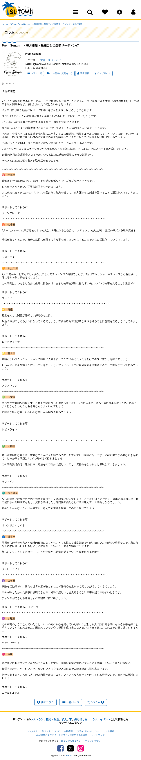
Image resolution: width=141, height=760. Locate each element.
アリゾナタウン (92, 741)
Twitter (70, 748)
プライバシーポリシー (88, 731)
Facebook (60, 748)
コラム (13, 24)
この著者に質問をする (60, 73)
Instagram (80, 748)
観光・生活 (52, 719)
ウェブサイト (102, 73)
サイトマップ (98, 735)
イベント (105, 719)
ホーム (5, 24)
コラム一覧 (34, 73)
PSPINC (69, 755)
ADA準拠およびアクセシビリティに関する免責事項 (61, 735)
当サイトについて (51, 731)
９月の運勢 (77, 24)
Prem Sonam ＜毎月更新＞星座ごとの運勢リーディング (44, 24)
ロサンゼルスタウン (71, 741)
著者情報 (83, 73)
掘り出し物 (80, 719)
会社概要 (68, 731)
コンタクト (32, 731)
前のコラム (45, 702)
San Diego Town (18, 10)
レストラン (37, 719)
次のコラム (95, 702)
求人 (64, 719)
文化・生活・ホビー (52, 60)
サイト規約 (108, 731)
